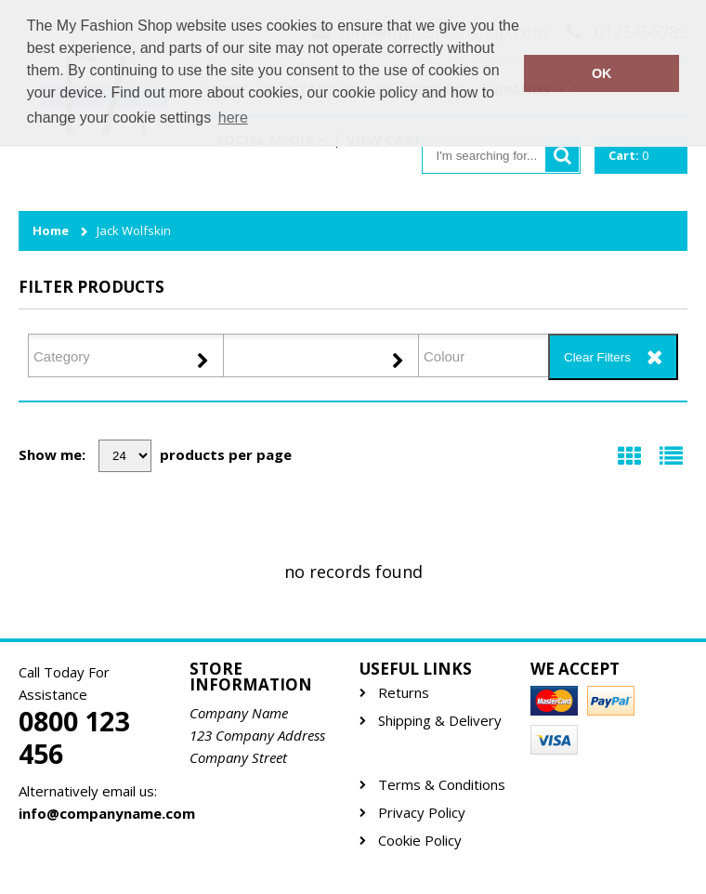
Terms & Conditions (441, 785)
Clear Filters (597, 357)
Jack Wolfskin (134, 231)
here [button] (233, 117)
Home (51, 231)
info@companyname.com (97, 813)
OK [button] (602, 73)
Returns (403, 693)
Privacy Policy (421, 813)
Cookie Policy (420, 841)
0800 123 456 (74, 737)
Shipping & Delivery (440, 721)
